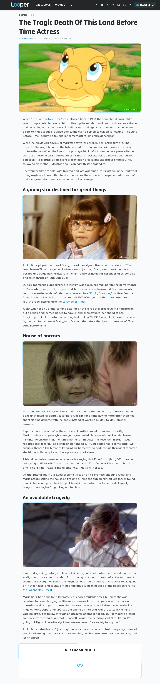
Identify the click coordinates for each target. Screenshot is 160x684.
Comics (23, 15)
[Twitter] (107, 6)
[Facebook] (96, 6)
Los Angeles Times (74, 302)
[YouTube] (101, 6)
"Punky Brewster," (100, 293)
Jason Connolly (31, 38)
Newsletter (145, 5)
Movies (60, 5)
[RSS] (130, 6)
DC (32, 15)
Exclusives (43, 5)
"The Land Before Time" (46, 119)
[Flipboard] (118, 6)
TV (70, 5)
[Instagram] (113, 6)
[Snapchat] (124, 6)
